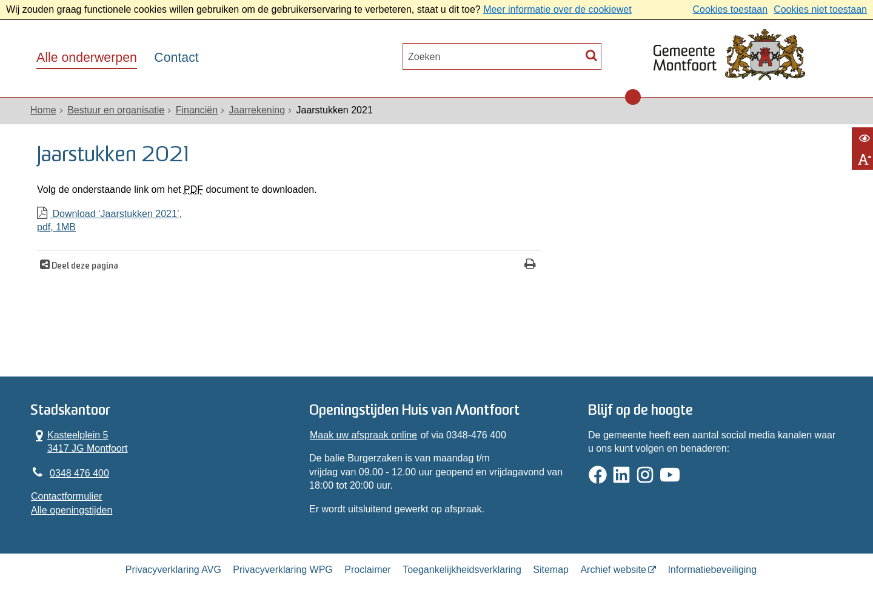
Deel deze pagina (84, 266)
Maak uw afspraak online (363, 435)
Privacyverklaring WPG (282, 569)
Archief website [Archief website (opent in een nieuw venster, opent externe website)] (613, 569)
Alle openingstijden (71, 510)
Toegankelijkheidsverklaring (462, 569)
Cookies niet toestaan (820, 9)
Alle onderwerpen (86, 57)
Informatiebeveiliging (712, 569)
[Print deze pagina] (530, 265)
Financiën (197, 110)
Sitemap (551, 569)
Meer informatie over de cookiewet (557, 9)
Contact (176, 57)
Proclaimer (367, 569)
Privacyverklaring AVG (173, 569)
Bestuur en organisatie (115, 110)
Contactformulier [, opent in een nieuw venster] (66, 496)
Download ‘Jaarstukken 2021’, (289, 222)
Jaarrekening (257, 110)
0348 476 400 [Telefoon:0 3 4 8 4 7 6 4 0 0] (79, 473)
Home (43, 110)
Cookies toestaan (730, 9)
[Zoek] (591, 54)
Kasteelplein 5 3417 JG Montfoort (79, 441)
